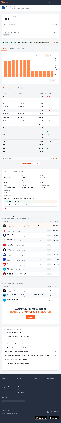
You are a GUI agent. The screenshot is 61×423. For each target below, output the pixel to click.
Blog (33, 387)
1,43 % (50, 290)
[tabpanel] (30, 68)
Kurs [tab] (23, 48)
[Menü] (58, 2)
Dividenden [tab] (6, 88)
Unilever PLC (10, 258)
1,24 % (40, 274)
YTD (36, 55)
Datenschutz (50, 384)
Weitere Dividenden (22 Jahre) (30, 163)
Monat (55, 80)
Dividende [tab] (4, 48)
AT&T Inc (9, 268)
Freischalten (30, 317)
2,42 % (50, 295)
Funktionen (20, 384)
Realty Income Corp (12, 230)
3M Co (8, 263)
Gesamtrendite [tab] (30, 48)
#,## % (6, 34)
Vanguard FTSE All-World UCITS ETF (16, 273)
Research (4, 390)
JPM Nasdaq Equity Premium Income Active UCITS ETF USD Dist (24, 290)
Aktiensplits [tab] (18, 88)
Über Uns (34, 381)
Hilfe (18, 390)
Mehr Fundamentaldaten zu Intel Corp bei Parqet (18, 204)
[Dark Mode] (53, 2)
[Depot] (56, 2)
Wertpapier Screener (7, 387)
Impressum (50, 381)
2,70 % (50, 300)
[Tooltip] (25, 185)
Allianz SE (10, 234)
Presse (33, 390)
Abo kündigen (20, 393)
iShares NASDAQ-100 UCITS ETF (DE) (16, 299)
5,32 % (40, 230)
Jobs (33, 384)
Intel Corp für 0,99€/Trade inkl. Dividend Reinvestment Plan (21, 198)
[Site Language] (50, 2)
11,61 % (40, 225)
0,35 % (40, 250)
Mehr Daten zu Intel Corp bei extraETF (16, 208)
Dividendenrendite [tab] (14, 48)
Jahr (51, 80)
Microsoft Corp (11, 239)
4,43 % (40, 254)
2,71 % (40, 245)
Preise (18, 381)
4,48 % (40, 235)
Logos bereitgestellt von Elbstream (10, 413)
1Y (40, 55)
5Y (47, 55)
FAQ (18, 387)
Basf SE (9, 254)
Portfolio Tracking (6, 384)
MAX (51, 55)
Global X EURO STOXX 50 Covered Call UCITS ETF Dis (21, 224)
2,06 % (40, 264)
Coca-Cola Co (10, 244)
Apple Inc (9, 249)
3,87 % (40, 259)
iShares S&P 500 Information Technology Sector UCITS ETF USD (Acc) (25, 294)
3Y (43, 55)
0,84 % (40, 240)
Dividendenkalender (7, 381)
